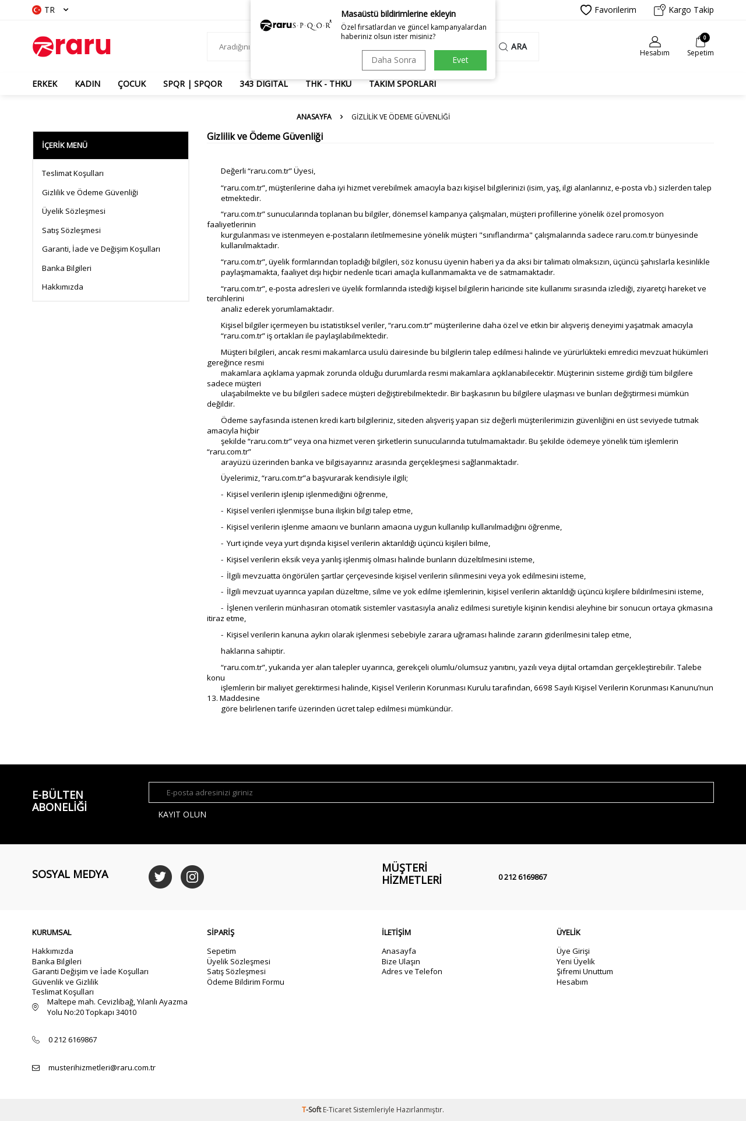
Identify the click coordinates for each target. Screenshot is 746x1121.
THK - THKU (328, 83)
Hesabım (572, 982)
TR (50, 9)
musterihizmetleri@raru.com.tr (102, 1068)
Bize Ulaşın (401, 961)
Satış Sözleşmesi (71, 230)
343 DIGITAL (264, 83)
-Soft (312, 1110)
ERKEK (44, 83)
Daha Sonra (393, 59)
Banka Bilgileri (67, 268)
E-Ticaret (337, 1110)
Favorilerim (608, 10)
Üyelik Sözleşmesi (73, 211)
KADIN (87, 83)
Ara (513, 46)
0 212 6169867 (522, 877)
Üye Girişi (573, 951)
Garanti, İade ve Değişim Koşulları (101, 249)
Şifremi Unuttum (585, 971)
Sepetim (221, 951)
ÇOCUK (132, 83)
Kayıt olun (182, 814)
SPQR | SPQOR (192, 83)
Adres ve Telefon (412, 971)
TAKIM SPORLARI (402, 83)
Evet (460, 59)
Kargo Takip (684, 10)
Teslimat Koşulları (73, 173)
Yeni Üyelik (576, 961)
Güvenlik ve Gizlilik (65, 982)
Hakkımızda (62, 287)
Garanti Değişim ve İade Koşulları (90, 971)
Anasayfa (314, 117)
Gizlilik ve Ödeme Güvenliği (90, 193)
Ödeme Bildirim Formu (245, 982)
